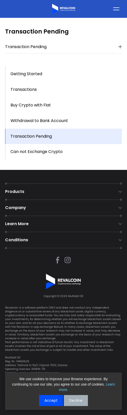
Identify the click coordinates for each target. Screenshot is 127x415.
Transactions (23, 89)
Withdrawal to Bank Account (39, 121)
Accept (50, 400)
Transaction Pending (31, 136)
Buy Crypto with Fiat (30, 105)
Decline (76, 400)
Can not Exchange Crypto (36, 152)
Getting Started (26, 74)
